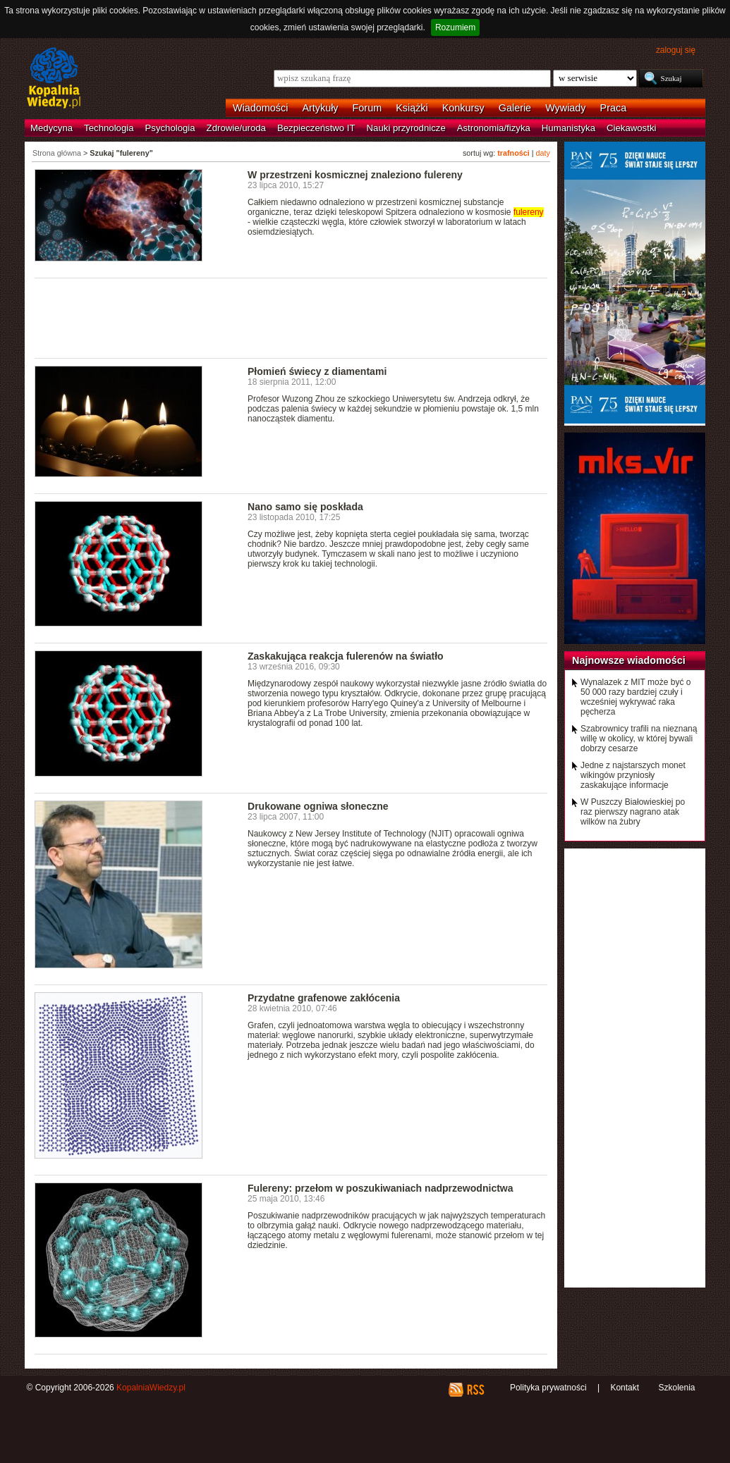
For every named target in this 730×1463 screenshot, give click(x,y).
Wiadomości (260, 107)
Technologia (108, 128)
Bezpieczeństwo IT (316, 128)
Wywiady (565, 107)
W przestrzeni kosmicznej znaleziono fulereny (355, 174)
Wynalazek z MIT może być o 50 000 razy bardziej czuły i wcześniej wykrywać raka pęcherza (635, 697)
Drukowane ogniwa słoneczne (318, 806)
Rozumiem (455, 27)
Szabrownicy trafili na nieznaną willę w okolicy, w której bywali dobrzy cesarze (638, 738)
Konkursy (463, 107)
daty (543, 153)
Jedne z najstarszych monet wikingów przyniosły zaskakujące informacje (633, 775)
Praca (613, 107)
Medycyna (51, 128)
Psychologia (170, 128)
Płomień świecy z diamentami (317, 371)
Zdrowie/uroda (236, 128)
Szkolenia (676, 1388)
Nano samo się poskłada (305, 506)
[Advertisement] (291, 317)
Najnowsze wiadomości (629, 660)
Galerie (515, 107)
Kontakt (624, 1388)
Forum (367, 107)
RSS (475, 1390)
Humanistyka (568, 128)
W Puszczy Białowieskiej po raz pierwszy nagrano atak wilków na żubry (632, 812)
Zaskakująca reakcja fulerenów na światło (346, 656)
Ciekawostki (631, 128)
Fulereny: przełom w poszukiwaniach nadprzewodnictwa (380, 1188)
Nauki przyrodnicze (406, 128)
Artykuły (320, 107)
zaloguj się (675, 50)
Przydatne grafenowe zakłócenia (324, 998)
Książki (412, 107)
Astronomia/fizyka (493, 128)
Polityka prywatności (548, 1388)
